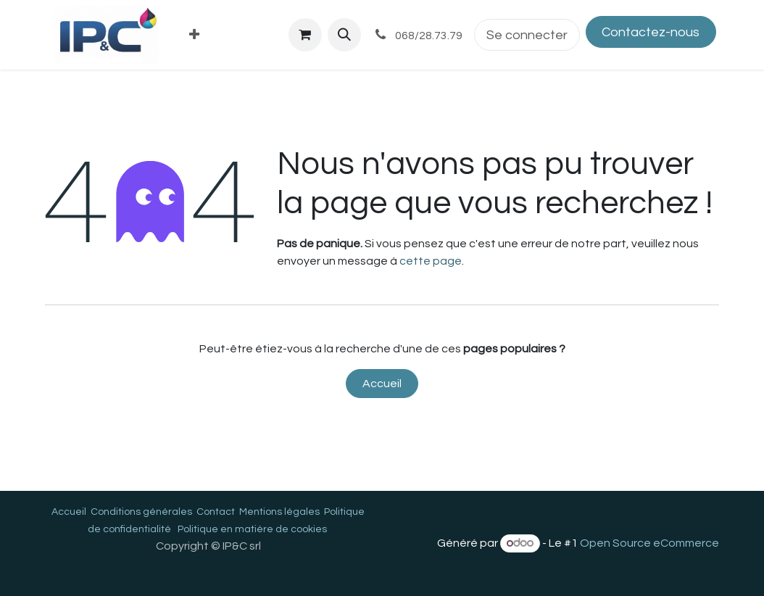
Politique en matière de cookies (252, 529)
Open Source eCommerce (649, 543)
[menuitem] (194, 35)
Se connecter (527, 35)
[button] (344, 34)
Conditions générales (141, 512)
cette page (430, 261)
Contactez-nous (650, 32)
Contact (215, 512)
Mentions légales (279, 512)
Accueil (382, 383)
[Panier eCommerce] (305, 34)
